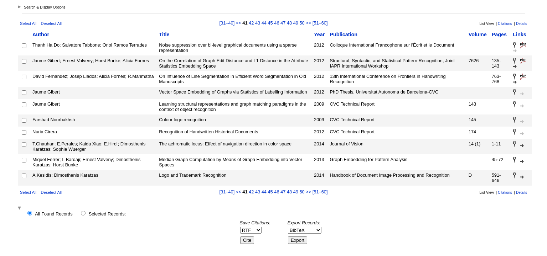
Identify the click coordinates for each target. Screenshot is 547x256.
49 (295, 23)
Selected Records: (107, 214)
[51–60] (320, 23)
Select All (28, 23)
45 (270, 23)
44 (264, 23)
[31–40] (228, 23)
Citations (505, 24)
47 (282, 23)
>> (308, 23)
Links (519, 34)
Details (521, 24)
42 (251, 23)
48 (289, 23)
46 (276, 23)
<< (238, 23)
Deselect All (51, 23)
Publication (343, 34)
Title (164, 34)
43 (257, 23)
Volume (478, 34)
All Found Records (53, 214)
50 (301, 23)
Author (40, 34)
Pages (499, 34)
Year (319, 34)
